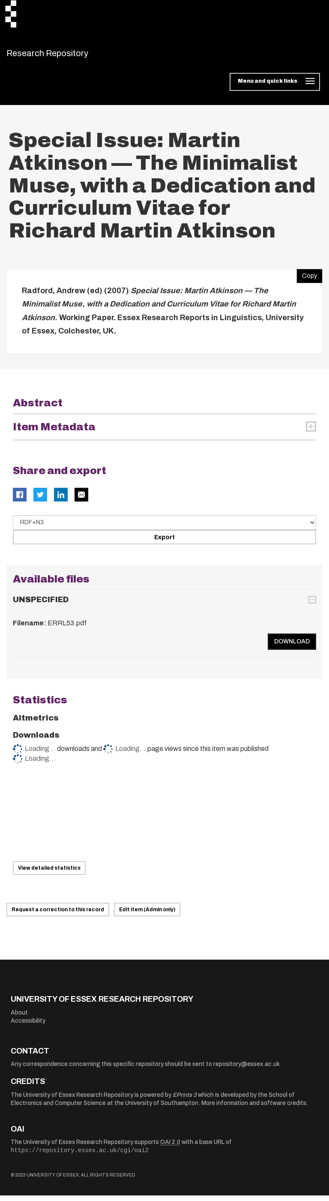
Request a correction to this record (58, 915)
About (19, 1018)
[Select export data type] (164, 527)
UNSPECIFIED (41, 605)
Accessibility (28, 1026)
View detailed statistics (49, 874)
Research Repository (66, 56)
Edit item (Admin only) (147, 915)
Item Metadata (54, 432)
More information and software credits (253, 1108)
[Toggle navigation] (275, 87)
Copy (306, 279)
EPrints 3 (185, 1100)
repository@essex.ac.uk (246, 1069)
